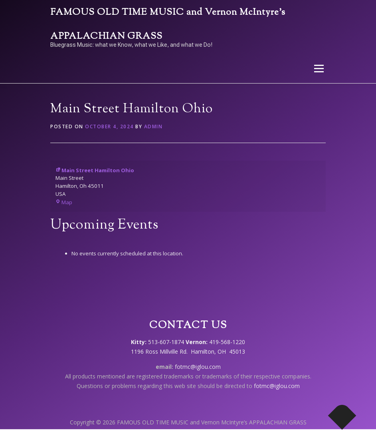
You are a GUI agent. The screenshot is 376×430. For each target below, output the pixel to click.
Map (63, 202)
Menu (319, 68)
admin (153, 126)
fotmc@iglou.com (198, 366)
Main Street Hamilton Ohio (94, 170)
